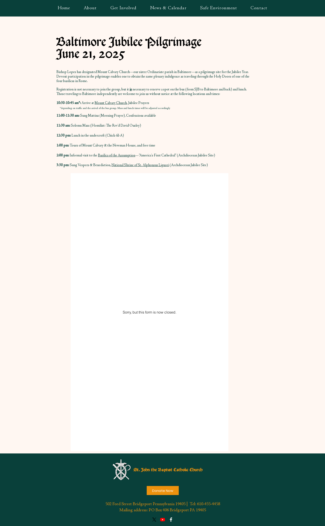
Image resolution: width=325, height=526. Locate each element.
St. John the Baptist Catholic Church (167, 470)
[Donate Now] (163, 490)
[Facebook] (171, 519)
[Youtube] (162, 519)
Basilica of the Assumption (116, 155)
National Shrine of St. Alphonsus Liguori (140, 165)
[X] (154, 519)
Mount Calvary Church (111, 103)
